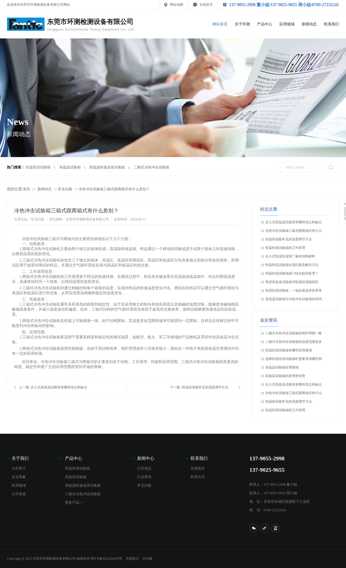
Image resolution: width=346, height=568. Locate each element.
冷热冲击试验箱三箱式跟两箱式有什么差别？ (114, 189)
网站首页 (220, 24)
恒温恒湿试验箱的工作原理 (285, 248)
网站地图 (176, 4)
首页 (26, 189)
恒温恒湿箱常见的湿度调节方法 (205, 387)
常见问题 (65, 189)
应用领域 (287, 24)
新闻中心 (145, 458)
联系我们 (331, 24)
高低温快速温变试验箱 (107, 167)
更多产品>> (74, 502)
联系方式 (198, 477)
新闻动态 (309, 24)
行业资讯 (144, 477)
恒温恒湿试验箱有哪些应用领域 (288, 350)
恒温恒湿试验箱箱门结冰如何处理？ (291, 273)
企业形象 (19, 477)
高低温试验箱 (70, 167)
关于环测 (242, 24)
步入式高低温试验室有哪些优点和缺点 (59, 387)
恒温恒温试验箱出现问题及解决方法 (291, 265)
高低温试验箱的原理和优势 (285, 376)
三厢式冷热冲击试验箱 (83, 494)
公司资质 (19, 494)
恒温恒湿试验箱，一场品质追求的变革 (293, 290)
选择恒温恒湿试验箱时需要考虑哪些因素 (293, 360)
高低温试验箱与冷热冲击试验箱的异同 (293, 299)
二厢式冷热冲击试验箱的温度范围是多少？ (293, 343)
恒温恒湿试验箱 (38, 167)
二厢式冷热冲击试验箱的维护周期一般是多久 (293, 334)
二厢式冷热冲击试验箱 (151, 167)
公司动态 (144, 468)
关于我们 (20, 458)
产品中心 (264, 24)
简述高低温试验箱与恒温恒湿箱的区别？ (291, 283)
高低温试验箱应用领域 (282, 367)
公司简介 (19, 468)
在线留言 (206, 4)
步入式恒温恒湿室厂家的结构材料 (290, 256)
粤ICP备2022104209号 (106, 558)
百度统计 (132, 558)
